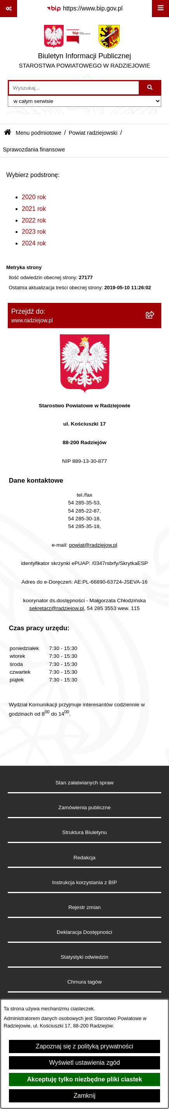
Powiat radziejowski (93, 133)
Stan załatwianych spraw (85, 783)
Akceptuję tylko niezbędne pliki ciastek (84, 1079)
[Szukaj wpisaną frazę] (150, 88)
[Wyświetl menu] (160, 8)
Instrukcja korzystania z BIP (84, 882)
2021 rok (34, 208)
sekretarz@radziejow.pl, (57, 608)
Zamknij (84, 1095)
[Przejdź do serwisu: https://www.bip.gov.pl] (84, 8)
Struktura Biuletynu (84, 832)
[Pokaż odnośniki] (8, 8)
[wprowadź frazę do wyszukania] (74, 88)
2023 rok (34, 231)
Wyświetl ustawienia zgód (84, 1062)
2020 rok (34, 197)
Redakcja (84, 857)
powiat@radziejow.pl (93, 545)
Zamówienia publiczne (84, 807)
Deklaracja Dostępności (84, 932)
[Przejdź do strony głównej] (84, 48)
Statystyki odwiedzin (84, 957)
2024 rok (34, 243)
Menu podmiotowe (38, 133)
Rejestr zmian (84, 907)
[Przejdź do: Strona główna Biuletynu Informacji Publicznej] (7, 133)
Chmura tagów (84, 982)
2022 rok (34, 220)
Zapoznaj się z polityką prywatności (84, 1046)
